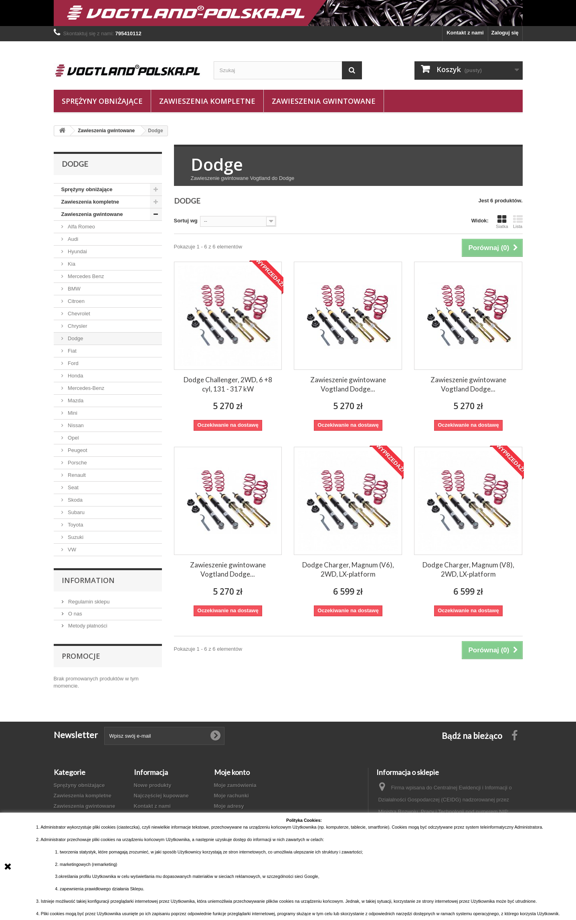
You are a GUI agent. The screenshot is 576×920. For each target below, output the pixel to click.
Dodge (75, 338)
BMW (74, 289)
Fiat (72, 351)
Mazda (75, 400)
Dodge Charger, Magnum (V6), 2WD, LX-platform (348, 569)
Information (88, 580)
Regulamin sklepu (88, 602)
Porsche (77, 463)
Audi (73, 239)
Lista (518, 221)
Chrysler (77, 326)
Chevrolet (78, 314)
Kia (71, 264)
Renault (76, 475)
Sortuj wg (186, 221)
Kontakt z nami (465, 33)
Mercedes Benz (85, 276)
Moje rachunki (231, 796)
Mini (72, 413)
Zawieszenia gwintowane (324, 101)
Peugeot (77, 450)
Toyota (75, 525)
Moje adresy (229, 806)
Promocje (81, 656)
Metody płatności (87, 626)
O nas (74, 614)
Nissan (75, 425)
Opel (73, 438)
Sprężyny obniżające (102, 101)
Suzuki (75, 537)
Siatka (502, 221)
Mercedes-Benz (86, 388)
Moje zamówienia (235, 785)
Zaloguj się (505, 33)
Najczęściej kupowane (161, 796)
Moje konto (232, 772)
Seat (73, 487)
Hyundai (77, 251)
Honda (75, 376)
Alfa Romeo (81, 227)
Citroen (76, 301)
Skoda (75, 500)
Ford (73, 363)
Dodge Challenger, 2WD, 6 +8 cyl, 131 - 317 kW (228, 384)
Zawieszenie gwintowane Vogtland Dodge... (348, 384)
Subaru (76, 512)
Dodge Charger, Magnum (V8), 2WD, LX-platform (468, 569)
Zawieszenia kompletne (207, 101)
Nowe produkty (153, 785)
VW (72, 550)
